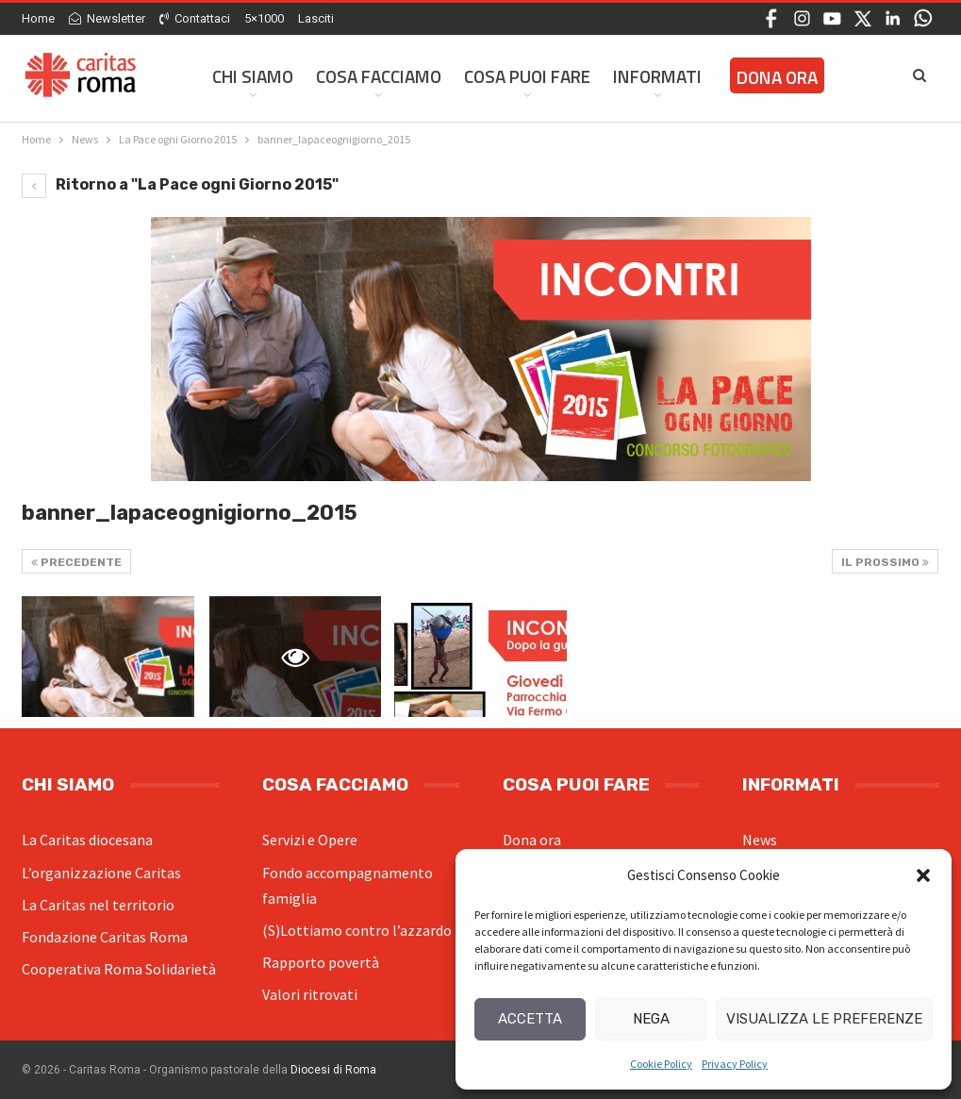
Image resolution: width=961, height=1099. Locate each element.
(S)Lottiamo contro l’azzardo (357, 930)
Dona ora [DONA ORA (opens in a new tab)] (777, 77)
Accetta (530, 1018)
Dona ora (532, 839)
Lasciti (316, 18)
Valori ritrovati (309, 994)
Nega (651, 1018)
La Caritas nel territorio (98, 904)
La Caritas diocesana (87, 839)
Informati (657, 76)
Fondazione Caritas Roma (105, 936)
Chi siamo (252, 76)
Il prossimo (885, 562)
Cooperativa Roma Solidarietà (119, 968)
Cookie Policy (661, 1064)
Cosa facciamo (378, 76)
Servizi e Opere (309, 839)
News (759, 839)
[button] (923, 875)
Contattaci (194, 18)
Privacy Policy (735, 1064)
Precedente (76, 562)
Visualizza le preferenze (824, 1018)
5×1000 (264, 18)
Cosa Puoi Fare (527, 76)
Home (38, 18)
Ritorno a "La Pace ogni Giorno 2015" (180, 184)
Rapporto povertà (320, 962)
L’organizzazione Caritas (101, 872)
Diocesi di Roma (333, 1069)
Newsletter (107, 18)
